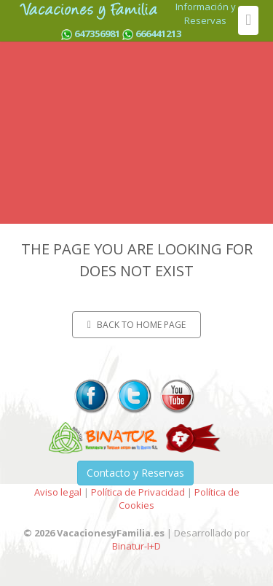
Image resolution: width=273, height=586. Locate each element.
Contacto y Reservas (135, 473)
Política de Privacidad (138, 492)
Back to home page (136, 325)
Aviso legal (58, 492)
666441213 (158, 33)
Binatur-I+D (136, 545)
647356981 (97, 33)
